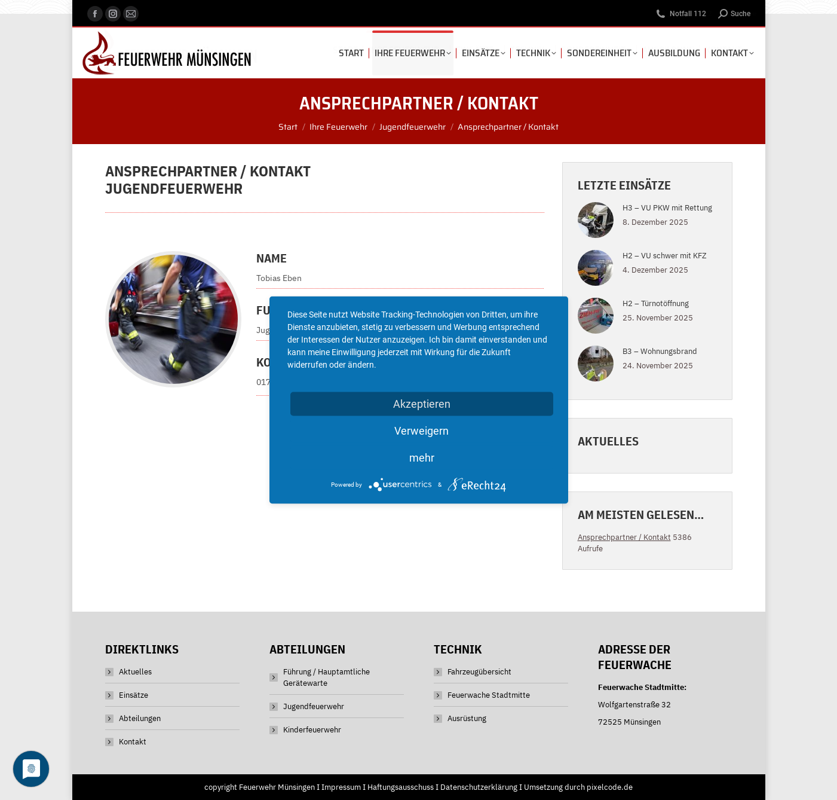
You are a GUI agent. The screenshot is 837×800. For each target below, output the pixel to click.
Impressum (341, 787)
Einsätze (133, 695)
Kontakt (132, 742)
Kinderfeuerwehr (312, 730)
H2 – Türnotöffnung (656, 303)
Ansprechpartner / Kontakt (624, 537)
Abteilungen (140, 718)
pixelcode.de (610, 787)
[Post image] (596, 220)
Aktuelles (135, 672)
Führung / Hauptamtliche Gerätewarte (326, 677)
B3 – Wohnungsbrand (660, 351)
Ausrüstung (466, 718)
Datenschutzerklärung (478, 787)
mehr (421, 457)
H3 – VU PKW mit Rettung (667, 208)
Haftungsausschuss (400, 787)
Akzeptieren (421, 404)
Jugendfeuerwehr (313, 706)
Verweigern (421, 431)
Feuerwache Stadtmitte (488, 695)
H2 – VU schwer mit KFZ (665, 256)
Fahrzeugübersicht (479, 672)
